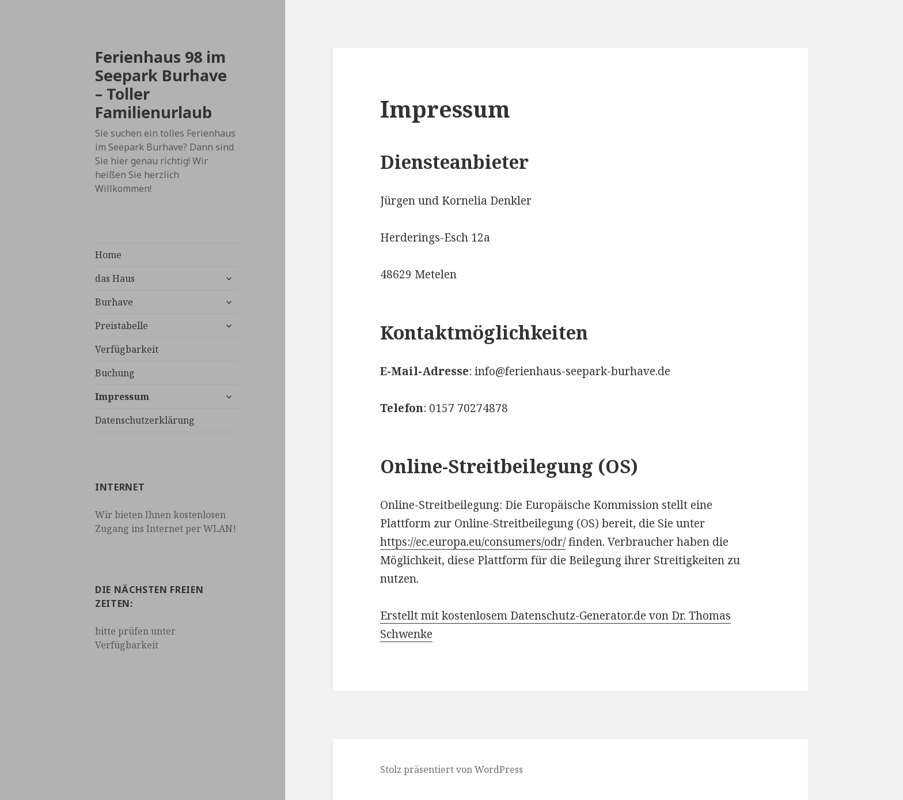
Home (108, 254)
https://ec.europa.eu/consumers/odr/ (473, 541)
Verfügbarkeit (126, 349)
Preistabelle (121, 325)
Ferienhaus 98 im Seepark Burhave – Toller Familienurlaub (161, 84)
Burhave (114, 302)
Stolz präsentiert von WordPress (451, 769)
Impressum (122, 396)
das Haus (115, 278)
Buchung (115, 373)
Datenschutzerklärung (145, 420)
